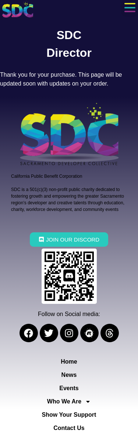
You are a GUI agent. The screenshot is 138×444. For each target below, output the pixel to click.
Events (68, 388)
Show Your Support (69, 415)
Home (69, 361)
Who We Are (69, 401)
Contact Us (68, 428)
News (69, 375)
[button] (129, 8)
